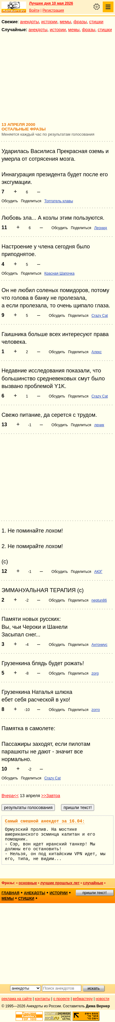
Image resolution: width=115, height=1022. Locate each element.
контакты (42, 999)
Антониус (99, 645)
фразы (80, 21)
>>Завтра (50, 795)
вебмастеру (83, 999)
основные (27, 883)
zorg (94, 673)
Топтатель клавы (58, 201)
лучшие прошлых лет (59, 883)
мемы (65, 21)
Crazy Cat (99, 315)
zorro (95, 710)
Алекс (96, 352)
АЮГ (98, 572)
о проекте (61, 999)
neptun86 (99, 600)
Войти (34, 10)
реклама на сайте (17, 999)
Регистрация (53, 10)
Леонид (100, 228)
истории (49, 21)
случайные (93, 883)
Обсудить (10, 201)
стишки (96, 21)
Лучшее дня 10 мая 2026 (51, 3)
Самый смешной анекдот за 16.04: (45, 821)
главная (10, 893)
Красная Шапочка (59, 273)
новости (102, 999)
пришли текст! (94, 893)
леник (99, 425)
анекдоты (29, 21)
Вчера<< (10, 795)
